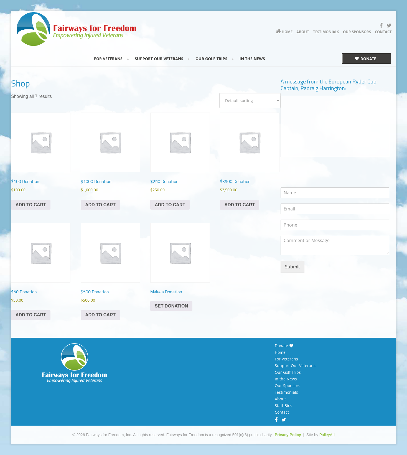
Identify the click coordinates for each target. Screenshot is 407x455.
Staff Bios (283, 405)
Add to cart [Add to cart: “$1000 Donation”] (100, 204)
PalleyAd (327, 435)
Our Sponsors (287, 385)
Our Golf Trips (288, 372)
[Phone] (335, 225)
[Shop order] (250, 100)
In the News (286, 379)
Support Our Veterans (295, 365)
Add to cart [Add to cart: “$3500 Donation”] (239, 204)
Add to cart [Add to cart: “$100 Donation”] (31, 204)
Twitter (284, 420)
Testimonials (286, 392)
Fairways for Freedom (86, 26)
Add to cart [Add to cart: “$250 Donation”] (170, 204)
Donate (281, 345)
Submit (292, 267)
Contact (282, 412)
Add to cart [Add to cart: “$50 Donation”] (31, 314)
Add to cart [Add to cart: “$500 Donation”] (100, 314)
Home (280, 352)
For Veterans (286, 359)
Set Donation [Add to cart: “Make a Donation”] (171, 306)
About (280, 398)
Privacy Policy (288, 435)
